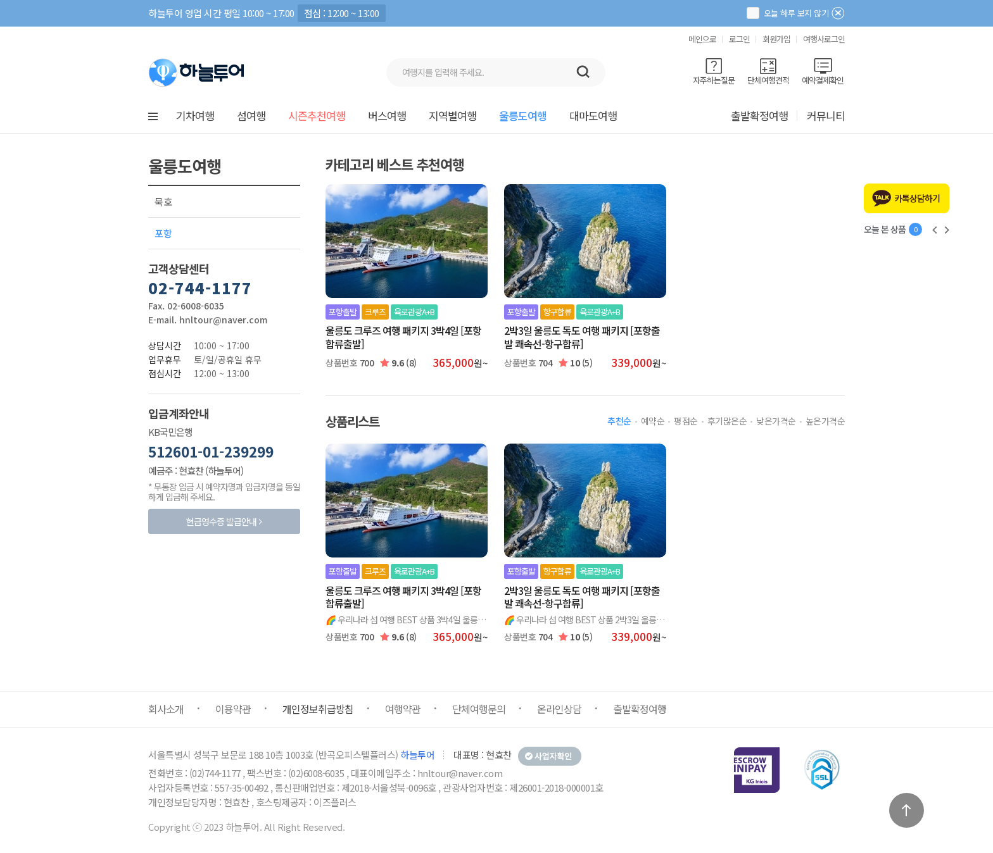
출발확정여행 (759, 115)
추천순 (619, 420)
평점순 (686, 420)
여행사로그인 (824, 39)
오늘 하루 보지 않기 (787, 13)
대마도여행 (593, 115)
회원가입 (776, 39)
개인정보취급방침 (317, 708)
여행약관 (403, 708)
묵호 (163, 201)
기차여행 (195, 115)
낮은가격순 (776, 420)
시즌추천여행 (316, 115)
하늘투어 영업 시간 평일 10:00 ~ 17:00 (221, 13)
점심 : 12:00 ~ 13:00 (341, 13)
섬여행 (251, 115)
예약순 (653, 420)
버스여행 (387, 115)
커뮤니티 (826, 115)
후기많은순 (727, 420)
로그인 (739, 39)
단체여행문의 (478, 708)
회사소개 (166, 708)
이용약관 (233, 708)
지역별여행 (452, 115)
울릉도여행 (523, 115)
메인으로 (702, 39)
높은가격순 (825, 420)
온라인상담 (559, 708)
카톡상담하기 (917, 198)
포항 (163, 233)
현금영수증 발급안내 (221, 521)
